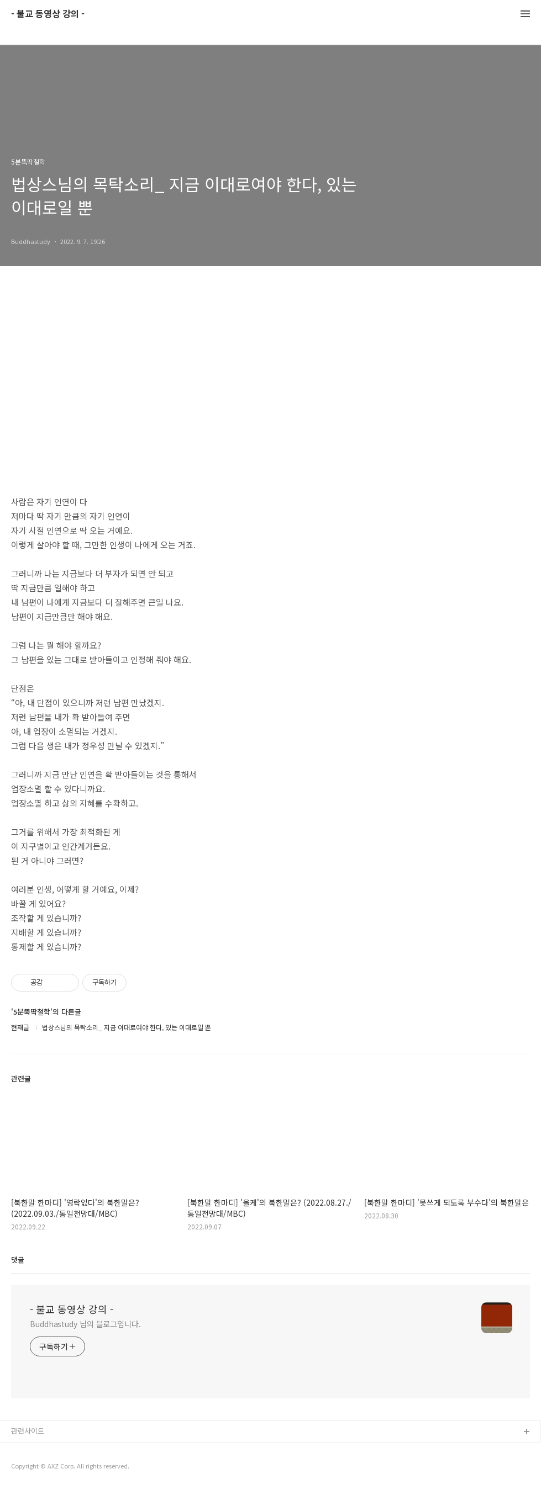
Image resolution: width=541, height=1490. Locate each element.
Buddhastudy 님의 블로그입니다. (85, 1323)
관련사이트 (27, 1430)
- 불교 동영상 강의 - (48, 14)
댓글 (17, 1259)
